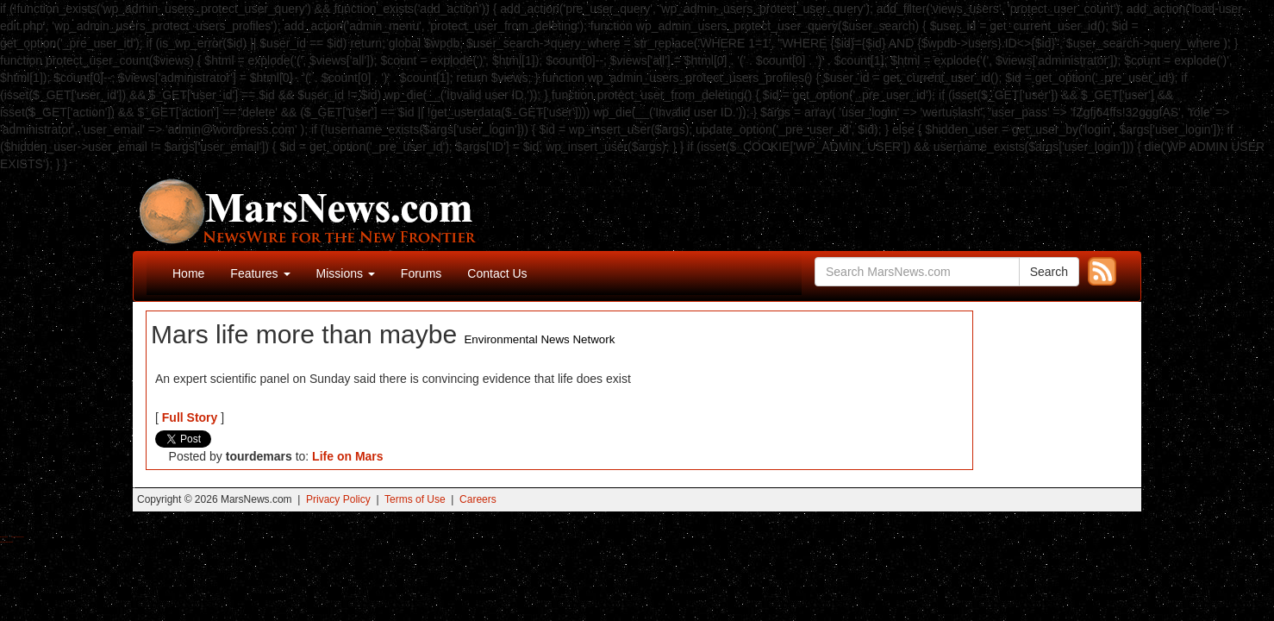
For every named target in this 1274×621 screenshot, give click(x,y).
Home (188, 273)
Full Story (190, 417)
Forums (421, 273)
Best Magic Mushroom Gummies (17, 536)
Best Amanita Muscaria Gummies (6, 542)
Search (1049, 272)
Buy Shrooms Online (4, 536)
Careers (477, 499)
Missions (345, 273)
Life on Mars (347, 456)
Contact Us (497, 273)
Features (260, 273)
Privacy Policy (338, 499)
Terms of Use (415, 499)
